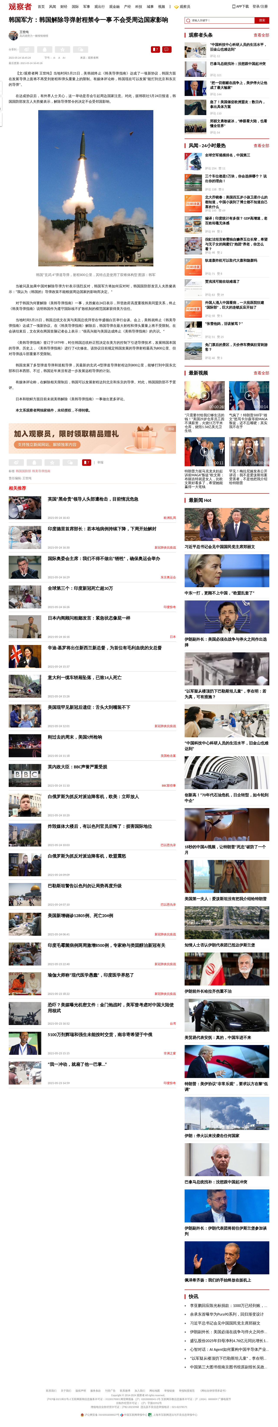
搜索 (262, 20)
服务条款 (95, 1390)
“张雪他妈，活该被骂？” (224, 324)
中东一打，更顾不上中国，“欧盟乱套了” (220, 593)
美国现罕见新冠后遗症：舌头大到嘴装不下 (89, 707)
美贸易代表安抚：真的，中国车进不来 (218, 1037)
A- (54, 57)
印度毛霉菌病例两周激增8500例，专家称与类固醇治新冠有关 (106, 945)
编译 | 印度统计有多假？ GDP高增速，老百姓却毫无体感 (236, 220)
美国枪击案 (168, 756)
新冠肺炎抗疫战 (165, 547)
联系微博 (125, 1390)
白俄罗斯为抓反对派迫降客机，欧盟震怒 (87, 856)
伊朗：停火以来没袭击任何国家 (212, 1135)
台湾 (173, 1023)
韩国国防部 (23, 471)
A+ (64, 57)
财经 (63, 7)
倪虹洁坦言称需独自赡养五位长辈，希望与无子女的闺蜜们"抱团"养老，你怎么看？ (236, 244)
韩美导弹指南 (41, 471)
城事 (150, 7)
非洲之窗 (170, 1053)
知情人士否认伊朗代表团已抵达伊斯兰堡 (220, 945)
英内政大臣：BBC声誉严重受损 (77, 766)
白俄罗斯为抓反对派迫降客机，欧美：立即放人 (93, 796)
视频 (161, 7)
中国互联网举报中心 (134, 1414)
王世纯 (24, 32)
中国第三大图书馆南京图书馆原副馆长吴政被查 (231, 1367)
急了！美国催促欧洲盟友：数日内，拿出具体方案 (238, 104)
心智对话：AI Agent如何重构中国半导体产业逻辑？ (234, 1349)
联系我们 (51, 1390)
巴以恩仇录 (168, 845)
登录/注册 (260, 6)
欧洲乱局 (170, 518)
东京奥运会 (168, 577)
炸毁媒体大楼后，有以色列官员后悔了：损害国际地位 (100, 826)
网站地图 (154, 1390)
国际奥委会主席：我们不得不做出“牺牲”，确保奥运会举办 (104, 558)
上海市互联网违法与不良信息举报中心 (172, 1414)
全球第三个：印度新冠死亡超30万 (80, 588)
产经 (127, 7)
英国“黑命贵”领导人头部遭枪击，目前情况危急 (93, 499)
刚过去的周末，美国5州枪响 (75, 737)
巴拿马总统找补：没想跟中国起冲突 (238, 64)
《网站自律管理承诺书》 (213, 1390)
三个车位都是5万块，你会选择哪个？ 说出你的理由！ (236, 178)
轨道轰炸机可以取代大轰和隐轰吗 (231, 260)
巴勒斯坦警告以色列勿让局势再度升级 (85, 885)
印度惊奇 (170, 607)
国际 (75, 7)
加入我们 (140, 1390)
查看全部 (261, 35)
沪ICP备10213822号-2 (59, 1399)
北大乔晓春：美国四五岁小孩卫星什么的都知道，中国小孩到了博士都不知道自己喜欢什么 (236, 202)
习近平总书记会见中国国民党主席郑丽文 (220, 546)
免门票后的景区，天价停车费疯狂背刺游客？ (236, 347)
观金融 (114, 7)
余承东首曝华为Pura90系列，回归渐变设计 (227, 1314)
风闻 (52, 7)
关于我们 (66, 1390)
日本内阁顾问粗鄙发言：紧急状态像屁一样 (89, 618)
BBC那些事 (169, 785)
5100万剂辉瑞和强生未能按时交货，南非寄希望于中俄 (100, 1034)
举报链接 (169, 1390)
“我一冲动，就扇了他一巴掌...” (77, 1064)
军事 (86, 7)
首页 (41, 7)
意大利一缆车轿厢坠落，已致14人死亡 (85, 677)
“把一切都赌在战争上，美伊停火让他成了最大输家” (238, 85)
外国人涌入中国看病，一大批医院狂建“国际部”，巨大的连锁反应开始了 (234, 305)
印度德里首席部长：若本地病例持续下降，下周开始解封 (102, 528)
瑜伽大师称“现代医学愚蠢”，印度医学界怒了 (91, 975)
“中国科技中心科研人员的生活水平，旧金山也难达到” (238, 47)
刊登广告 (110, 1390)
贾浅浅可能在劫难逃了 (222, 281)
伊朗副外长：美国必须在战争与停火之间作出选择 (233, 1331)
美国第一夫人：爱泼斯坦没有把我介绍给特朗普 (226, 898)
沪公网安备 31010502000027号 (100, 1414)
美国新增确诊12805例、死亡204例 (80, 915)
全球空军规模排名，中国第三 (227, 155)
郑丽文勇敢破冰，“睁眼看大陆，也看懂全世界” (238, 123)
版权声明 (81, 1390)
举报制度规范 (187, 1390)
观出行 (99, 7)
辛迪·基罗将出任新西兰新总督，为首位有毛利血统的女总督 (105, 647)
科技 (138, 7)
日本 (173, 637)
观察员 (182, 7)
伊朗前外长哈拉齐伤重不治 (208, 991)
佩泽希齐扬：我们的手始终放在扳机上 (218, 1280)
